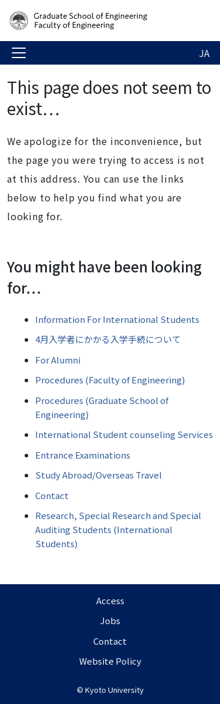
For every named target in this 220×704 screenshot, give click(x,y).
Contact (52, 495)
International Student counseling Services (124, 434)
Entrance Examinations (82, 455)
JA (204, 53)
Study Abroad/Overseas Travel (98, 475)
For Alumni (57, 359)
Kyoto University (114, 689)
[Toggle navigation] (19, 53)
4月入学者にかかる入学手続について (108, 339)
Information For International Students (117, 319)
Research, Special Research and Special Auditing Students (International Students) (118, 529)
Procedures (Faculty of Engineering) (110, 379)
